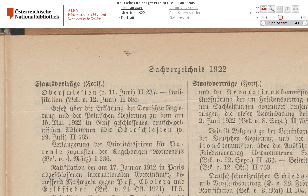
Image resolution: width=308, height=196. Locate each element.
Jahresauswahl (132, 7)
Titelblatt (127, 17)
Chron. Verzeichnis (183, 7)
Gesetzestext (179, 17)
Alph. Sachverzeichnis (185, 12)
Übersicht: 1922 (133, 12)
